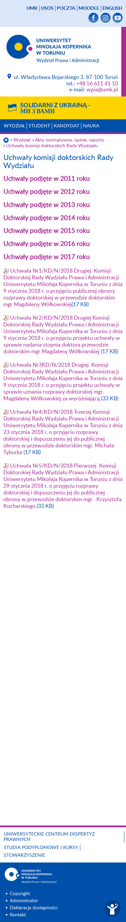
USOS (47, 8)
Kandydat (66, 126)
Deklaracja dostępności (33, 908)
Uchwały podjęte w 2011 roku (46, 179)
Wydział (14, 126)
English (112, 8)
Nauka (91, 126)
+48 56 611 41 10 (97, 83)
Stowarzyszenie (24, 855)
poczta (66, 8)
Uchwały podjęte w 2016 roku (46, 244)
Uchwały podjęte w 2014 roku (46, 218)
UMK (32, 8)
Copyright (20, 893)
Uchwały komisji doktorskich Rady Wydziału (52, 146)
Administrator (24, 900)
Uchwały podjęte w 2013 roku (46, 205)
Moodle (89, 8)
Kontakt (18, 915)
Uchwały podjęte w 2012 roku (46, 192)
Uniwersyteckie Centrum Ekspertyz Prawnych (49, 837)
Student (39, 126)
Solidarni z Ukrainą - (55, 109)
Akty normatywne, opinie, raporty (69, 140)
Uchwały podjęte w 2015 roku (46, 231)
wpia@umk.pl (102, 89)
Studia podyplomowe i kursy (41, 847)
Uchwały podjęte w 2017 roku (46, 257)
